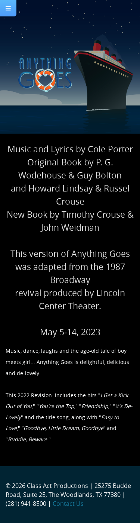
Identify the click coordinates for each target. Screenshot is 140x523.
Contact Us (68, 503)
